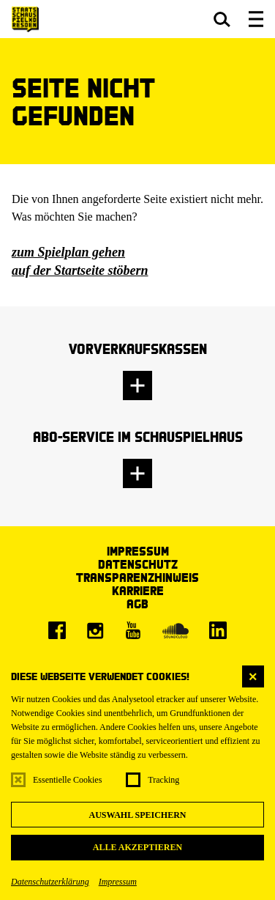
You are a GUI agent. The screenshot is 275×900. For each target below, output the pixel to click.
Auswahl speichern (137, 815)
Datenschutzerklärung (50, 882)
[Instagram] (95, 630)
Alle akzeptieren (137, 847)
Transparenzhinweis (137, 577)
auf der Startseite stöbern (80, 270)
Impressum (118, 882)
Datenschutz (138, 564)
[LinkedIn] (218, 630)
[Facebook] (57, 630)
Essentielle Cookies (67, 780)
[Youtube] (133, 630)
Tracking (163, 780)
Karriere (138, 590)
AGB (137, 603)
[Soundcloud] (175, 630)
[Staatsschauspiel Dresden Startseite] (25, 19)
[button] (222, 19)
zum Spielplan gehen (68, 252)
